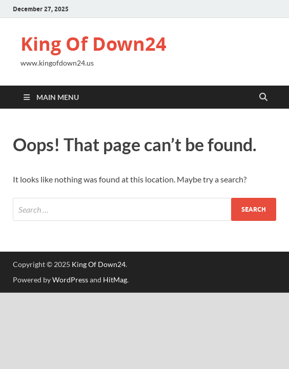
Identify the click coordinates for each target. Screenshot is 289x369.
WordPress (70, 279)
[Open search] (263, 97)
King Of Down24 (93, 43)
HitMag (115, 279)
